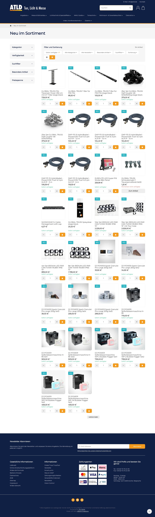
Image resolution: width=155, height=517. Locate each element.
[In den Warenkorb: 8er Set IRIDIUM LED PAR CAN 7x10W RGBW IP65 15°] (89, 278)
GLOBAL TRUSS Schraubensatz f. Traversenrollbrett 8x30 (131, 180)
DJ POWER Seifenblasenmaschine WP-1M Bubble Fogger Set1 (51, 399)
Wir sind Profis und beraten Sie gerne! (127, 463)
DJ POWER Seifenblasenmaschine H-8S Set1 (53, 355)
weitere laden (93, 417)
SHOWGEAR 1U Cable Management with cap (51, 223)
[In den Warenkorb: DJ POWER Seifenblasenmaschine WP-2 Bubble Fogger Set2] (142, 365)
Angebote (24, 15)
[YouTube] (77, 500)
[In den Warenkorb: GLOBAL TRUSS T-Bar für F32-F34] (89, 104)
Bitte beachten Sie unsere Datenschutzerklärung (94, 451)
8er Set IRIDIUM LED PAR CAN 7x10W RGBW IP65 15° (79, 268)
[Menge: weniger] (43, 104)
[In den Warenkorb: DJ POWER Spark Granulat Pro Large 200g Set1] (115, 278)
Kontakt (142, 2)
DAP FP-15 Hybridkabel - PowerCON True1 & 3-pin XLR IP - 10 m (105, 136)
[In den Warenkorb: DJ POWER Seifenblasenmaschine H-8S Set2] (89, 365)
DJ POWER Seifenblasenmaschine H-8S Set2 (79, 355)
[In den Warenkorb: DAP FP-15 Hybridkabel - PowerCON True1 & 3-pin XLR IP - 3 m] (62, 191)
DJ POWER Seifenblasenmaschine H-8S (132, 311)
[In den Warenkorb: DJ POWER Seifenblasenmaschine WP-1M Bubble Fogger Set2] (89, 411)
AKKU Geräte (79, 15)
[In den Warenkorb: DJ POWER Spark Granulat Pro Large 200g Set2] (142, 278)
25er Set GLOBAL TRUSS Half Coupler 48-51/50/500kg (52, 136)
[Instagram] (82, 500)
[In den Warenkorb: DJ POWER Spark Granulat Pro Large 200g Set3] (62, 322)
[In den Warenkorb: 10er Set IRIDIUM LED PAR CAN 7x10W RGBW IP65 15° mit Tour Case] (142, 235)
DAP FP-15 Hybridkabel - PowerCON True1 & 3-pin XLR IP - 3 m (52, 180)
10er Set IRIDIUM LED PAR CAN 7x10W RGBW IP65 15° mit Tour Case (132, 224)
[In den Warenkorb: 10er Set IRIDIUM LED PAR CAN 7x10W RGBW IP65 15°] (115, 235)
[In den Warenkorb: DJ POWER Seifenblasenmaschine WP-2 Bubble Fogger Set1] (115, 365)
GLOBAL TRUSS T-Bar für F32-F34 (79, 92)
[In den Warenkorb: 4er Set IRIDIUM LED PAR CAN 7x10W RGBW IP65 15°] (62, 278)
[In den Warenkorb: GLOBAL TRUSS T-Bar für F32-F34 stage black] (115, 104)
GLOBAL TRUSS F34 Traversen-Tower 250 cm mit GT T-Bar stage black (52, 93)
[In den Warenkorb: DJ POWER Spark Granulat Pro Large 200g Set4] (89, 322)
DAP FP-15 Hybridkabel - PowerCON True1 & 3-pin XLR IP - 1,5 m (79, 136)
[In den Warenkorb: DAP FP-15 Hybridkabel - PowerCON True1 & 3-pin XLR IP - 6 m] (89, 191)
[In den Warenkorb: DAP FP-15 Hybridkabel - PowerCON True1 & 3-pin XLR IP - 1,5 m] (89, 147)
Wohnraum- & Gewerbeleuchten (111, 15)
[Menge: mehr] (57, 104)
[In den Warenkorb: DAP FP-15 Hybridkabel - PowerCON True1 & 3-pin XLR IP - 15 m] (142, 147)
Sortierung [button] (132, 52)
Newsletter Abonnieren (20, 442)
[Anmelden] (138, 8)
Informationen (50, 462)
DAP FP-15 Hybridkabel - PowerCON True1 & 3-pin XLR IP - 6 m (79, 180)
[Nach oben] (149, 511)
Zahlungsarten (85, 462)
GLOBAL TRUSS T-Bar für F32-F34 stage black (106, 92)
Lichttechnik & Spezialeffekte (60, 15)
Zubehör (88, 21)
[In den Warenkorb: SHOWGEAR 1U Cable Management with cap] (62, 235)
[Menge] (50, 104)
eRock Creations (83, 511)
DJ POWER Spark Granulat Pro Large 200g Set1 (106, 267)
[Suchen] (116, 7)
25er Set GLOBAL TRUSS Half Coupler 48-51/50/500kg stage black (132, 93)
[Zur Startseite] (30, 8)
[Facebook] (73, 500)
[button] (93, 55)
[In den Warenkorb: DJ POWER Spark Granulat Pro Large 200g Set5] (115, 322)
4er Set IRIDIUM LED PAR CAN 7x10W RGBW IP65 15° (53, 268)
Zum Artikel (133, 191)
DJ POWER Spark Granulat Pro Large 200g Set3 (53, 310)
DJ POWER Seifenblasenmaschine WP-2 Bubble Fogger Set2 (132, 355)
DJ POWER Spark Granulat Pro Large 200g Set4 (80, 310)
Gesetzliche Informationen (21, 462)
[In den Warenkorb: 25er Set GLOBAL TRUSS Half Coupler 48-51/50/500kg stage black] (142, 104)
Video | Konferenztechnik (72, 21)
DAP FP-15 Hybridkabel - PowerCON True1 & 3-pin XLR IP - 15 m (132, 136)
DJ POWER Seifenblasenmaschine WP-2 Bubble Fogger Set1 (106, 355)
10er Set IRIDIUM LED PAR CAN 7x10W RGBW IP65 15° (106, 224)
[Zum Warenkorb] (143, 8)
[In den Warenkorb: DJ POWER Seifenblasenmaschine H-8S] (142, 322)
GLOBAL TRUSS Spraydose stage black (80, 223)
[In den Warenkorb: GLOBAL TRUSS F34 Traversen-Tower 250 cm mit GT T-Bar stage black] (62, 104)
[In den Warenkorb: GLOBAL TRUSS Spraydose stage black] (89, 235)
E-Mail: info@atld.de (130, 2)
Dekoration (130, 15)
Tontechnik (91, 15)
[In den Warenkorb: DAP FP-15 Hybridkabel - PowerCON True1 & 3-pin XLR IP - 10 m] (115, 147)
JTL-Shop (82, 509)
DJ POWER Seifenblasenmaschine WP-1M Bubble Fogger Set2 (78, 399)
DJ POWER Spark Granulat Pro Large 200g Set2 (133, 267)
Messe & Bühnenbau (39, 15)
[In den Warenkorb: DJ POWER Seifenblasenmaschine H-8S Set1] (62, 365)
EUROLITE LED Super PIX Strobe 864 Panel (106, 179)
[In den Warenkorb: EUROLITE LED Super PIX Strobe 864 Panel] (115, 191)
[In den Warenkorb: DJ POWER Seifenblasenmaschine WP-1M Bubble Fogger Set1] (62, 411)
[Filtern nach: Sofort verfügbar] (53, 53)
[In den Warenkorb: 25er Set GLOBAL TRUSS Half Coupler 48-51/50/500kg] (62, 147)
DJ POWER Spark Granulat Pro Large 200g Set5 (106, 310)
